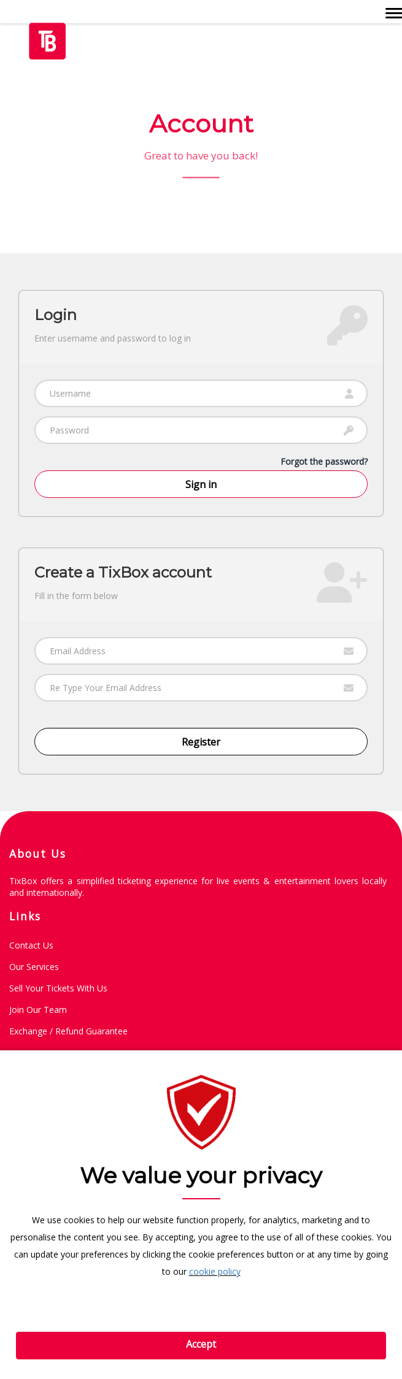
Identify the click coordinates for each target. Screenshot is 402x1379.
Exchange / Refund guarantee (68, 1031)
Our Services (34, 966)
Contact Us (31, 945)
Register (201, 742)
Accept (201, 1344)
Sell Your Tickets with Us (58, 988)
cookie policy (215, 1271)
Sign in (201, 484)
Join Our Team (38, 1009)
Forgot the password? (324, 461)
